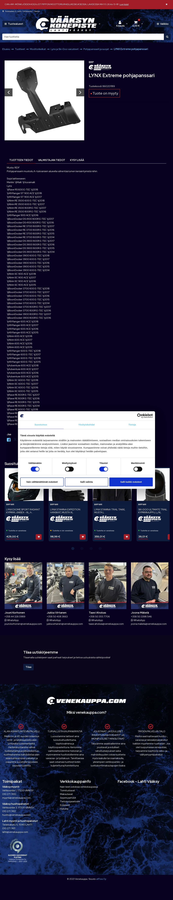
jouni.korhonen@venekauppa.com (23, 623)
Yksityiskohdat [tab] (86, 424)
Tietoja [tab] (132, 424)
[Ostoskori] (136, 24)
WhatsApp (12, 620)
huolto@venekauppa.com (16, 814)
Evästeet (65, 805)
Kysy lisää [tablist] (77, 160)
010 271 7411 (8, 828)
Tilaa (28, 667)
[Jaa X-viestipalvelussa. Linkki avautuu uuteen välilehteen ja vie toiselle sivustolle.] (16, 440)
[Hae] (83, 37)
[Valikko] (163, 24)
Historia (64, 808)
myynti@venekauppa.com (16, 797)
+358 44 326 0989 (15, 616)
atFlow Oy (101, 878)
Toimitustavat (67, 790)
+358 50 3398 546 (141, 616)
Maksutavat (66, 794)
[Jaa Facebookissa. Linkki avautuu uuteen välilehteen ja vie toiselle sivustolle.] (10, 440)
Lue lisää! (124, 4)
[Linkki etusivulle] (66, 24)
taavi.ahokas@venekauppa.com (106, 623)
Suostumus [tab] (41, 424)
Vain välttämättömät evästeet (42, 482)
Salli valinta (86, 482)
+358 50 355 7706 (99, 616)
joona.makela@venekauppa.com (149, 623)
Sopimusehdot (68, 797)
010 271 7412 (9, 811)
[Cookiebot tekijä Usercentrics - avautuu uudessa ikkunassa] (139, 416)
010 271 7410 (9, 794)
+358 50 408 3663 (57, 616)
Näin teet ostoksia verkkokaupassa (79, 786)
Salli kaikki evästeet (131, 482)
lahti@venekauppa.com (15, 832)
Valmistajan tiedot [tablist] (51, 160)
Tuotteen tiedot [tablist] (21, 160)
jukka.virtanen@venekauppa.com (65, 623)
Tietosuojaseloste (70, 801)
